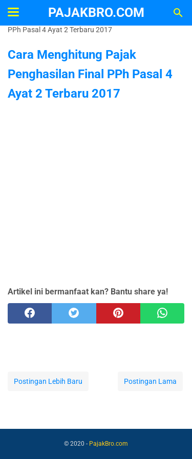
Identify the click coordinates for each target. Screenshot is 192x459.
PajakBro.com (96, 12)
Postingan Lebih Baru (48, 381)
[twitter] (74, 313)
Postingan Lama (150, 381)
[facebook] (30, 313)
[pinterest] (118, 313)
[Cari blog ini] (178, 13)
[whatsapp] (162, 313)
